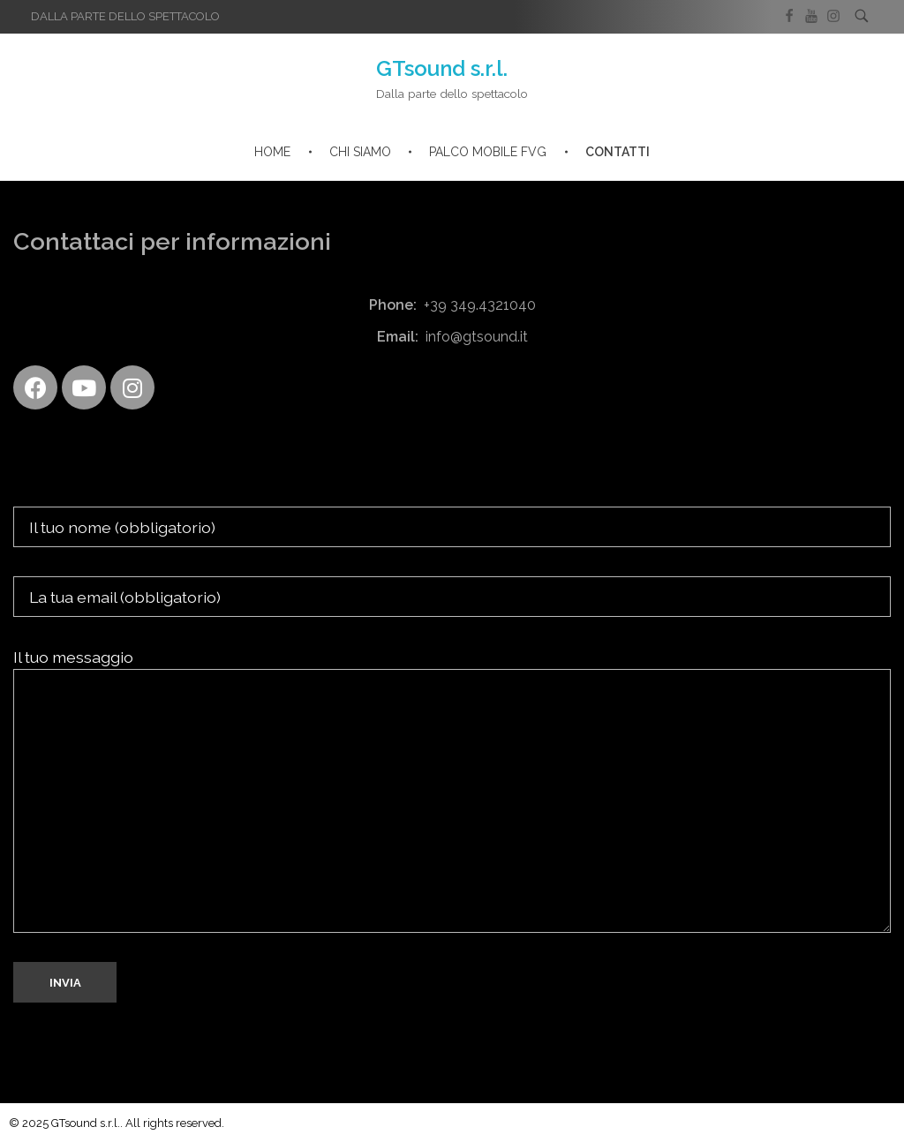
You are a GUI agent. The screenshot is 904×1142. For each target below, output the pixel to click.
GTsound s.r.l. (442, 68)
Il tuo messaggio (452, 790)
